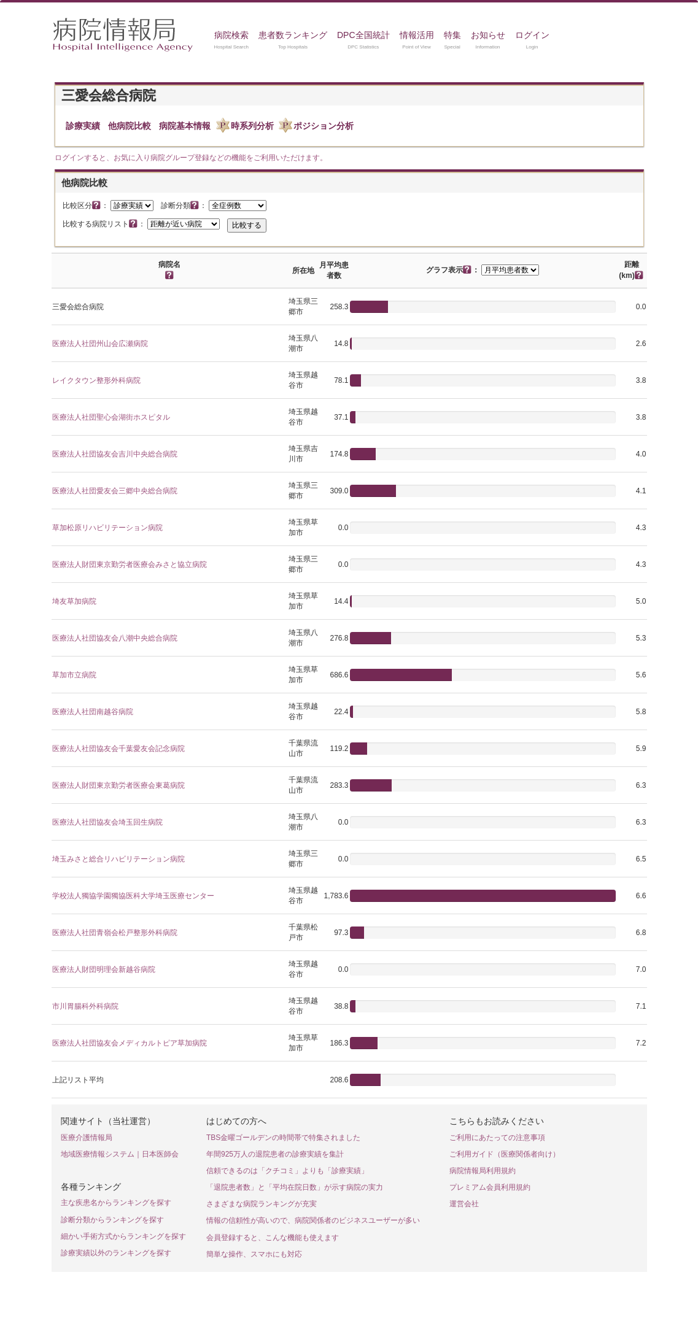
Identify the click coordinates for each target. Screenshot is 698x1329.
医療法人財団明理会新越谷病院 (103, 969)
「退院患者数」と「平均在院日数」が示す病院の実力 (294, 1187)
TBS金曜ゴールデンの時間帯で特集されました (283, 1137)
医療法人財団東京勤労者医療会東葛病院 (118, 785)
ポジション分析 (323, 126)
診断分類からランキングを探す (112, 1219)
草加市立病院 (74, 675)
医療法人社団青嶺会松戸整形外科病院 (114, 932)
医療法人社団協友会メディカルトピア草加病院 (129, 1043)
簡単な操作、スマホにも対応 (254, 1254)
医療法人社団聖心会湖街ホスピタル (111, 417)
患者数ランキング (292, 35)
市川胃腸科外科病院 (85, 1006)
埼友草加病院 (74, 601)
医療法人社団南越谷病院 (92, 711)
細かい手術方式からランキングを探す (123, 1236)
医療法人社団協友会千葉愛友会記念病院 (118, 748)
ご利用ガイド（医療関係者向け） (504, 1154)
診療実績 (83, 126)
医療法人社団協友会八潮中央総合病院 (114, 638)
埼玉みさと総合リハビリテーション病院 (118, 859)
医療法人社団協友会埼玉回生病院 (107, 822)
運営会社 (464, 1204)
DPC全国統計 (363, 35)
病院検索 (231, 35)
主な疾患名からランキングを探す (116, 1202)
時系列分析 (252, 126)
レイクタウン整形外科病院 (96, 380)
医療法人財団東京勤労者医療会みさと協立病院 (129, 564)
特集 (452, 35)
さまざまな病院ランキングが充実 (261, 1204)
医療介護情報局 (86, 1137)
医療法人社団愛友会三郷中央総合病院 (114, 491)
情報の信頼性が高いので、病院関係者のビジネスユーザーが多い (313, 1220)
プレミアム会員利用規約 (489, 1187)
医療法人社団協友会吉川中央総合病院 (114, 454)
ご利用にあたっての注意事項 (497, 1137)
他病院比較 (129, 126)
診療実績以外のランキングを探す (116, 1253)
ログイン (532, 35)
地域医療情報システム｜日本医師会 (120, 1154)
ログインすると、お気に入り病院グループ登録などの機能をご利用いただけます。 (191, 157)
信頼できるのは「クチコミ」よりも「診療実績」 (287, 1170)
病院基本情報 (185, 126)
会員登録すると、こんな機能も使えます (272, 1237)
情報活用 (417, 35)
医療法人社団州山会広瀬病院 (100, 343)
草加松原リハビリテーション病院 (107, 527)
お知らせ (488, 35)
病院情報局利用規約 (482, 1170)
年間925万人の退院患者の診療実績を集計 (275, 1154)
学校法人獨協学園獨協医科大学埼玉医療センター (133, 896)
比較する (247, 225)
